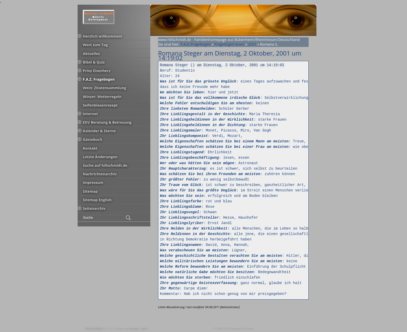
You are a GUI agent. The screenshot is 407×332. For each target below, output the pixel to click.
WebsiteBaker (94, 328)
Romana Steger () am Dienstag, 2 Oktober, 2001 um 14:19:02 (222, 65)
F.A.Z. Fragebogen (196, 44)
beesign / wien (138, 328)
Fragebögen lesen (229, 44)
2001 (252, 44)
